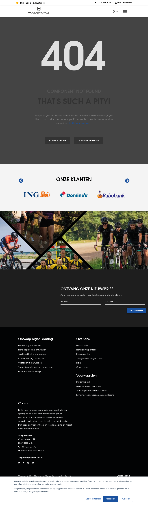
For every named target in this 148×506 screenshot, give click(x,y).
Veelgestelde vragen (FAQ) (89, 358)
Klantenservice (83, 353)
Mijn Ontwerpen (124, 2)
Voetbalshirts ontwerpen (30, 362)
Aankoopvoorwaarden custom (91, 390)
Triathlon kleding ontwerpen (32, 353)
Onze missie (82, 367)
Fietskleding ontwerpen (29, 345)
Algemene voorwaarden (88, 386)
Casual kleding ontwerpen (31, 358)
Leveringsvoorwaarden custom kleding (95, 394)
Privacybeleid (83, 381)
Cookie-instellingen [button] (93, 499)
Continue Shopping (88, 140)
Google (29, 2)
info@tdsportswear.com (79, 122)
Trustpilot (39, 2)
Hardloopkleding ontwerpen (32, 349)
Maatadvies (82, 345)
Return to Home (57, 140)
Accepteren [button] (110, 499)
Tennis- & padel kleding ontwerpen (35, 367)
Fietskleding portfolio (86, 349)
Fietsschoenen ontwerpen (30, 371)
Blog (78, 362)
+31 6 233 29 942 (104, 2)
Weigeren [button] (126, 499)
